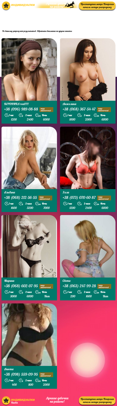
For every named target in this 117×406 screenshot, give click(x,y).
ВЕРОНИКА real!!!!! (16, 104)
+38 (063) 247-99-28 (87, 286)
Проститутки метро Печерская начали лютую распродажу (97, 6)
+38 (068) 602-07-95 (28, 286)
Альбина (9, 192)
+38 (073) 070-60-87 (87, 197)
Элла (66, 192)
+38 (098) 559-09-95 (28, 374)
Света (66, 281)
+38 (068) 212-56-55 (28, 197)
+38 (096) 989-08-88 (28, 109)
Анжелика (69, 104)
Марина (9, 281)
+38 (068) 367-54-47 (87, 109)
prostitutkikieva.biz (96, 19)
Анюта (8, 369)
